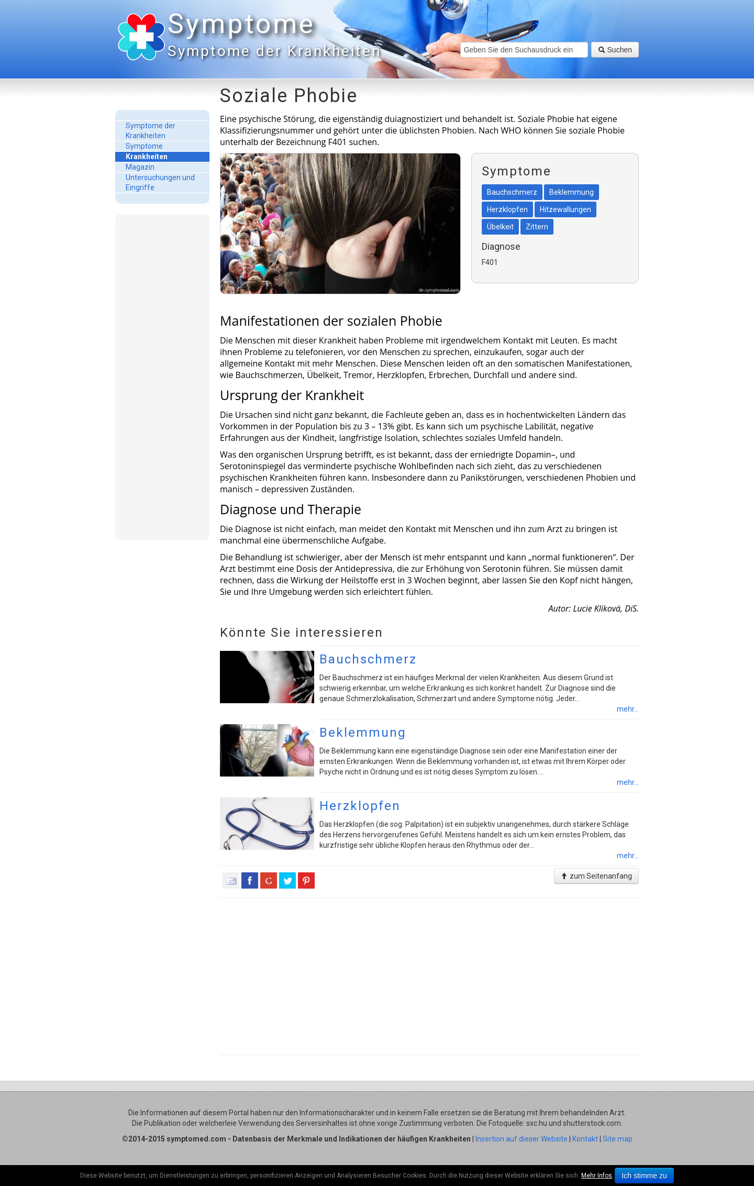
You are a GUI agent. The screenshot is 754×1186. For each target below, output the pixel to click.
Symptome (272, 36)
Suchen (615, 50)
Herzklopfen (360, 806)
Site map (618, 1139)
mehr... (628, 709)
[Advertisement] (162, 376)
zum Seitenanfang (596, 876)
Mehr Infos (596, 1175)
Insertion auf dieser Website (521, 1139)
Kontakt (585, 1139)
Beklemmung (362, 732)
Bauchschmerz (368, 659)
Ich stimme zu (644, 1175)
